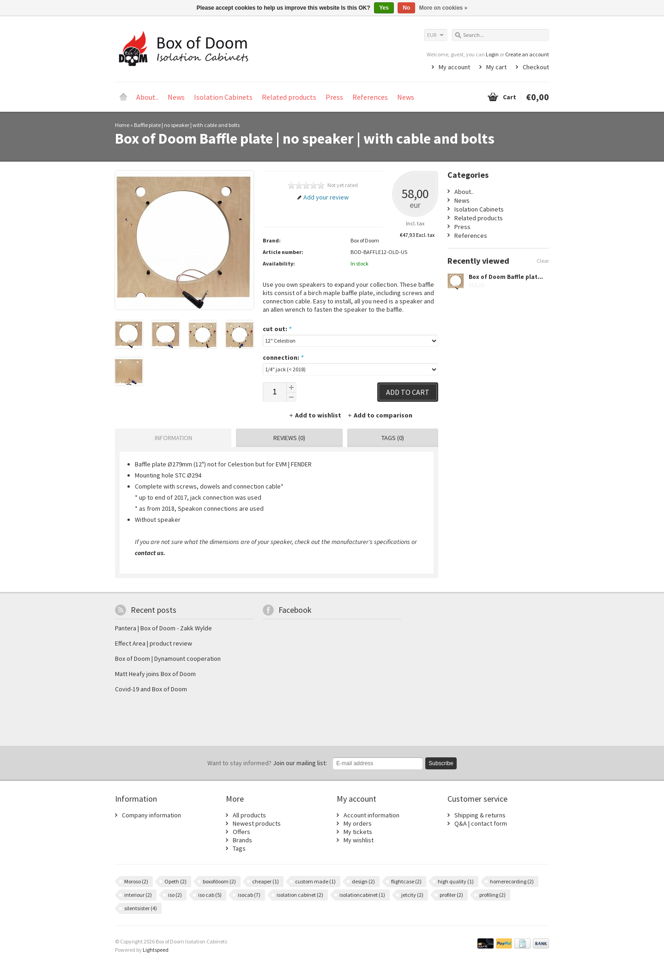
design (363, 881)
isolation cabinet (300, 894)
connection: (283, 357)
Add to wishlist (316, 415)
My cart (496, 67)
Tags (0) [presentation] (392, 438)
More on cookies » (443, 8)
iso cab (210, 894)
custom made (315, 881)
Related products (289, 97)
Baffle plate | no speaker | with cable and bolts (187, 124)
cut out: (277, 329)
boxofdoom (219, 881)
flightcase (406, 881)
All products (249, 815)
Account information (371, 815)
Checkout (536, 67)
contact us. (150, 553)
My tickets (358, 832)
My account (454, 67)
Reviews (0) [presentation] (289, 438)
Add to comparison (379, 415)
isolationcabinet (362, 894)
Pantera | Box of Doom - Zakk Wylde (163, 628)
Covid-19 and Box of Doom (151, 689)
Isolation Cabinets (223, 97)
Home (123, 97)
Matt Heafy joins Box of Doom (155, 674)
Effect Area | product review (153, 643)
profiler (451, 894)
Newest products (257, 823)
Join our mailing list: (267, 763)
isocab (249, 894)
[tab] (170, 438)
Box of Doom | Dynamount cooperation (168, 658)
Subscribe (441, 763)
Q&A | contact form (480, 823)
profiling (492, 894)
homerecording (512, 881)
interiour (138, 894)
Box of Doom (364, 240)
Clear (543, 260)
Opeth (175, 881)
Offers (241, 832)
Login (492, 54)
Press (334, 97)
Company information (151, 815)
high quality (456, 881)
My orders (358, 823)
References (370, 97)
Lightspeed (156, 949)
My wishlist (359, 840)
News (176, 97)
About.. (147, 97)
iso (175, 894)
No (406, 8)
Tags (239, 848)
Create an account (527, 54)
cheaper (265, 881)
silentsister (140, 908)
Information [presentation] (173, 438)
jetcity (412, 894)
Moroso (136, 881)
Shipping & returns (480, 815)
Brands (242, 840)
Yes (384, 8)
